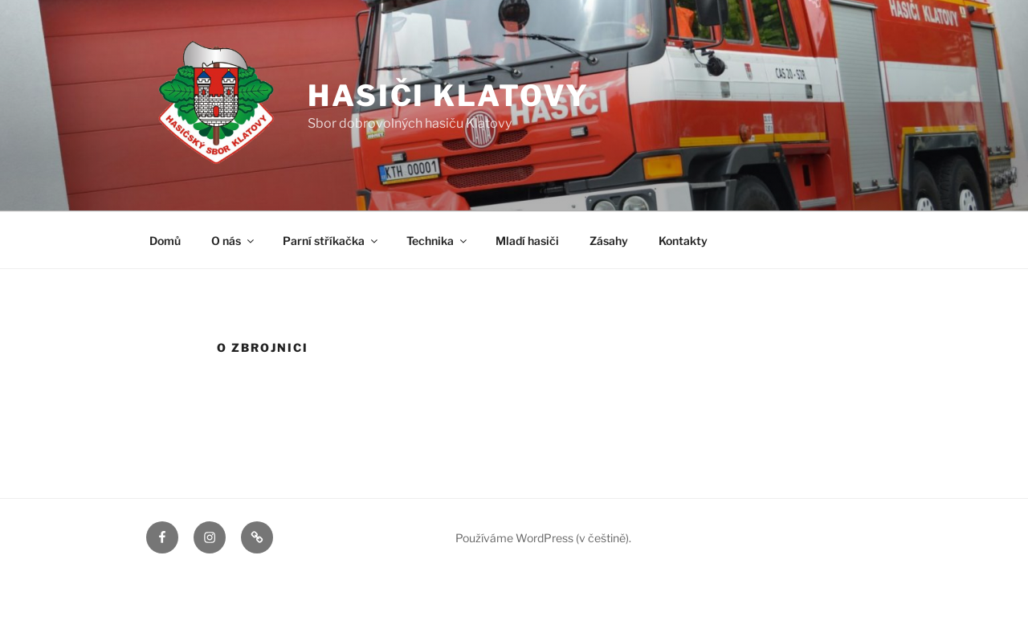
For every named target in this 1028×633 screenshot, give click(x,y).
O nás (233, 240)
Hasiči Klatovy (448, 95)
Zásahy (608, 240)
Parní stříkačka (331, 240)
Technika (437, 240)
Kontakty (683, 240)
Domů (165, 240)
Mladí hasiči (527, 240)
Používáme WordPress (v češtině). (543, 538)
